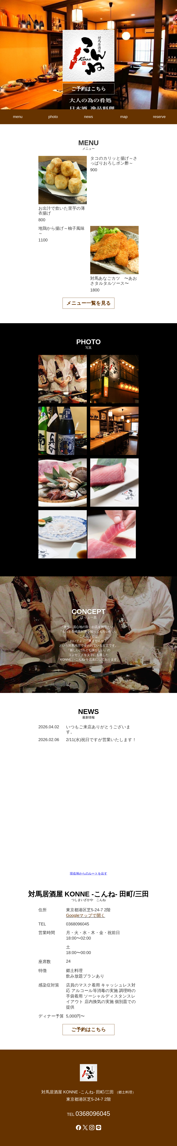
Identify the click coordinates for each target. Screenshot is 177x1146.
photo (53, 117)
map (124, 117)
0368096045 (93, 1113)
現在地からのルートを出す (88, 873)
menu (17, 117)
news (88, 117)
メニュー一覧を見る (88, 303)
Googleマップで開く (85, 915)
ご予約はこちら (88, 88)
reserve (159, 117)
